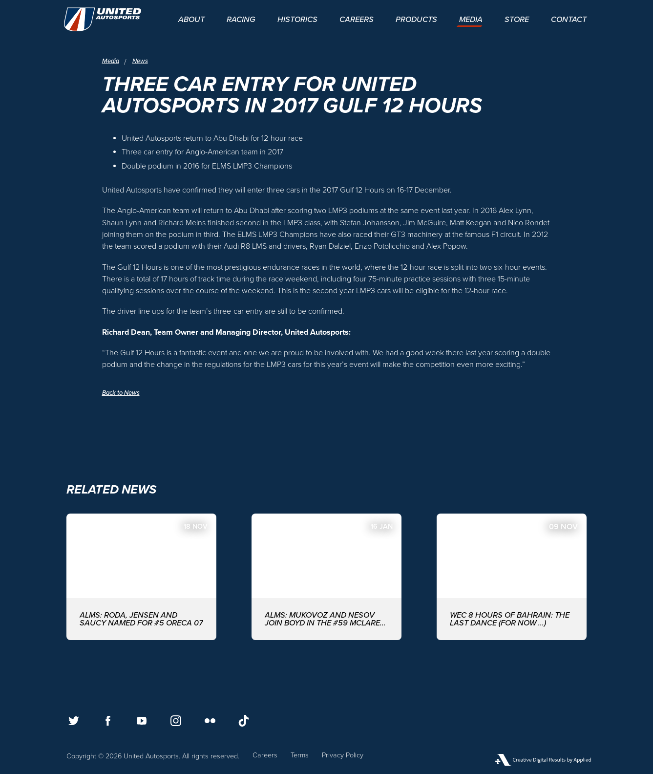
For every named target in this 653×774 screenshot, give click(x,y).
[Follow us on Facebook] (108, 720)
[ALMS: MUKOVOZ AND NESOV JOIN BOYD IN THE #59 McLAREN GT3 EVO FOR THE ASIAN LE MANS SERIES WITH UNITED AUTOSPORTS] (326, 577)
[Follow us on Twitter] (73, 720)
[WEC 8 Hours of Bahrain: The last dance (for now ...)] (512, 577)
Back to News (123, 392)
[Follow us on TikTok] (243, 720)
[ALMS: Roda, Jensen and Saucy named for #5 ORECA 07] (141, 577)
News (143, 61)
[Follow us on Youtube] (141, 720)
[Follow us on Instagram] (176, 720)
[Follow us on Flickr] (210, 720)
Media (111, 61)
